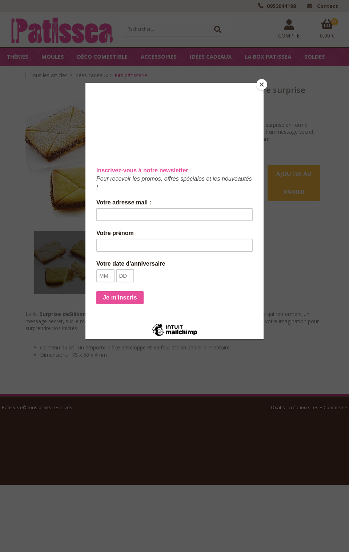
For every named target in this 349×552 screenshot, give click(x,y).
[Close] (261, 84)
